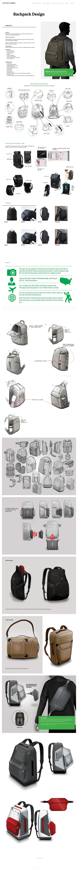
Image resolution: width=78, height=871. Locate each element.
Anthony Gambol (9, 3)
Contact (72, 3)
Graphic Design (46, 3)
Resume (67, 3)
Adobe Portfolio (41, 867)
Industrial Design (36, 3)
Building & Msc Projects (57, 3)
